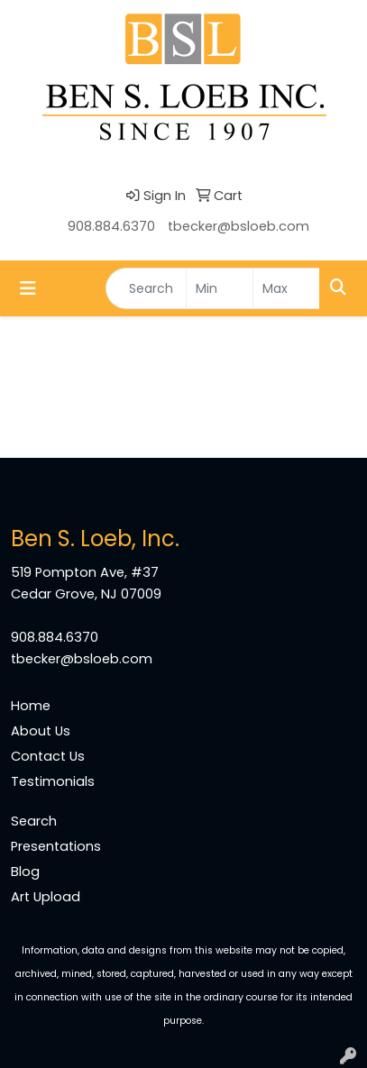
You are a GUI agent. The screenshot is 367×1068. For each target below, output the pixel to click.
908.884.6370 (111, 226)
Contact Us (48, 756)
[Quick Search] (146, 288)
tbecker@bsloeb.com (238, 226)
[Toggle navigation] (28, 288)
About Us (40, 731)
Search (34, 821)
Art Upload (45, 897)
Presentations (56, 846)
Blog (25, 872)
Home (30, 706)
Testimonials (53, 781)
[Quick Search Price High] (286, 288)
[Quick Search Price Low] (219, 288)
